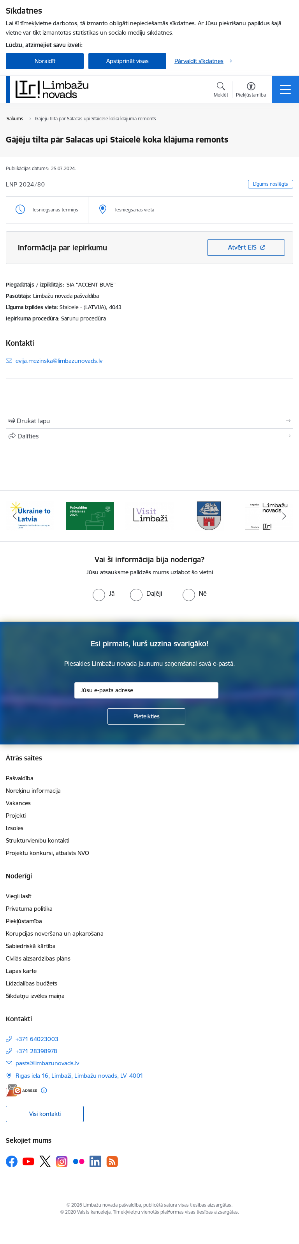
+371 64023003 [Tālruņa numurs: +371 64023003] (37, 1039)
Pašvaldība (19, 778)
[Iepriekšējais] (15, 515)
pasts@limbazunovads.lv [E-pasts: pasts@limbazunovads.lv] (47, 1063)
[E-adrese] (21, 1090)
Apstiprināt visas (127, 61)
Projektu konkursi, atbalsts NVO (47, 853)
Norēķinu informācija (33, 790)
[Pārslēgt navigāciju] (285, 89)
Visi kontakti (45, 1113)
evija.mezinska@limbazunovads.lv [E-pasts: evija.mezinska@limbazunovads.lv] (59, 360)
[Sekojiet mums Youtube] (28, 1161)
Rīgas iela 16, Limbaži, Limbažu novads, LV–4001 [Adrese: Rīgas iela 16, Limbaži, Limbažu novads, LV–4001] (79, 1075)
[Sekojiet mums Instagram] (62, 1161)
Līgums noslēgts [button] (270, 184)
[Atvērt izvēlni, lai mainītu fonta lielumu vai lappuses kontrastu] (251, 90)
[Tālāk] (284, 515)
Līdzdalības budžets (31, 983)
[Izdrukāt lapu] (149, 420)
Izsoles (14, 828)
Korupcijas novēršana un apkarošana (55, 933)
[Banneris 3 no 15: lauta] (149, 515)
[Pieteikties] (146, 716)
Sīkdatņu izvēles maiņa (35, 995)
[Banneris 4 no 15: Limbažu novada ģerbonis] (209, 515)
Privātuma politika (29, 908)
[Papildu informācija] (44, 1090)
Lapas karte (21, 971)
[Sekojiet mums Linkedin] (95, 1161)
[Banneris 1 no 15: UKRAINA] (30, 515)
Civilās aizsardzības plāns (38, 958)
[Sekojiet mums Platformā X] (45, 1161)
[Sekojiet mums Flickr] (78, 1161)
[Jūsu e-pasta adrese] (146, 690)
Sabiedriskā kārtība (31, 946)
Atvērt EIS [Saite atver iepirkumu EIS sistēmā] (242, 247)
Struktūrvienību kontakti (37, 840)
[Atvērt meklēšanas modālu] (221, 90)
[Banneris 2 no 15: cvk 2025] (90, 515)
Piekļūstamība (24, 921)
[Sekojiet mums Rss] (112, 1161)
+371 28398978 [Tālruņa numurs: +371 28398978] (36, 1051)
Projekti (16, 815)
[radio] (103, 593)
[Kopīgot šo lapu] (149, 436)
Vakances (18, 803)
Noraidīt (45, 61)
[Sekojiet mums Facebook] (12, 1161)
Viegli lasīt (18, 896)
